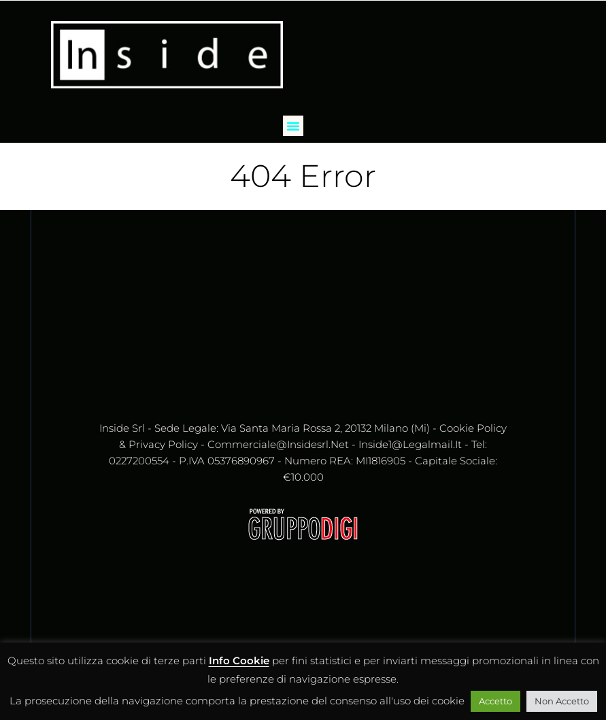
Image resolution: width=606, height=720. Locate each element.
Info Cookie (239, 660)
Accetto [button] (495, 701)
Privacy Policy (163, 444)
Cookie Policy (473, 428)
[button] (293, 126)
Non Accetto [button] (562, 701)
